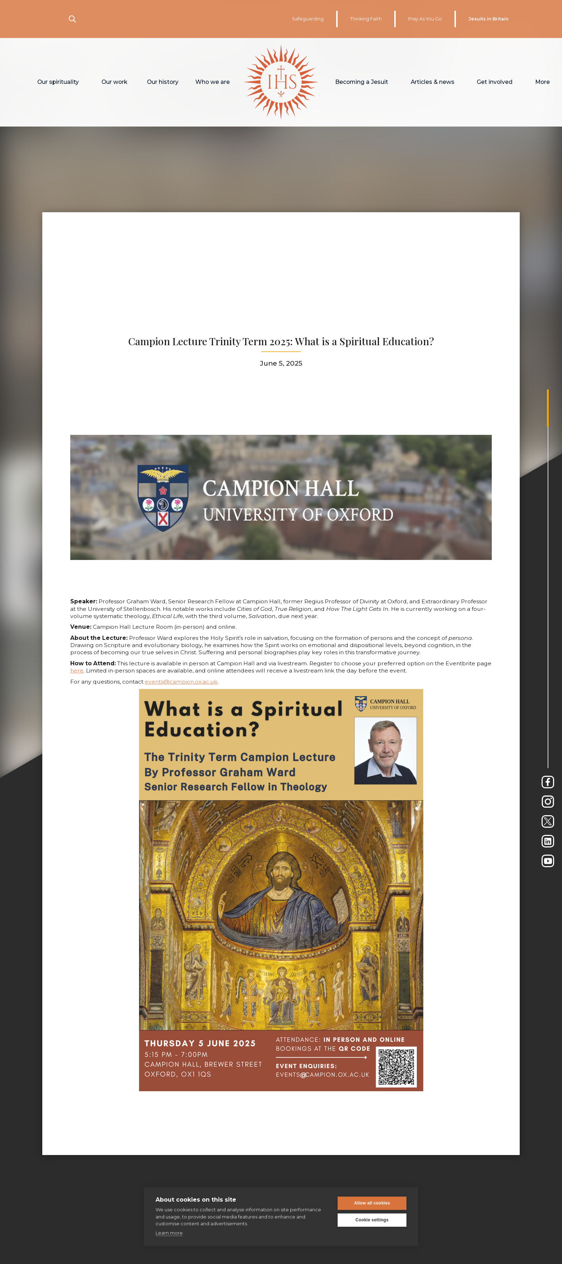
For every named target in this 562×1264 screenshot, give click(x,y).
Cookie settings (372, 1219)
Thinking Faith (366, 19)
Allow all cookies (372, 1203)
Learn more (169, 1233)
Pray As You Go (425, 19)
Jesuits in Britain (488, 19)
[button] (58, 82)
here (77, 656)
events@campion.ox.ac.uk (181, 667)
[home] (281, 82)
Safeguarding (308, 19)
